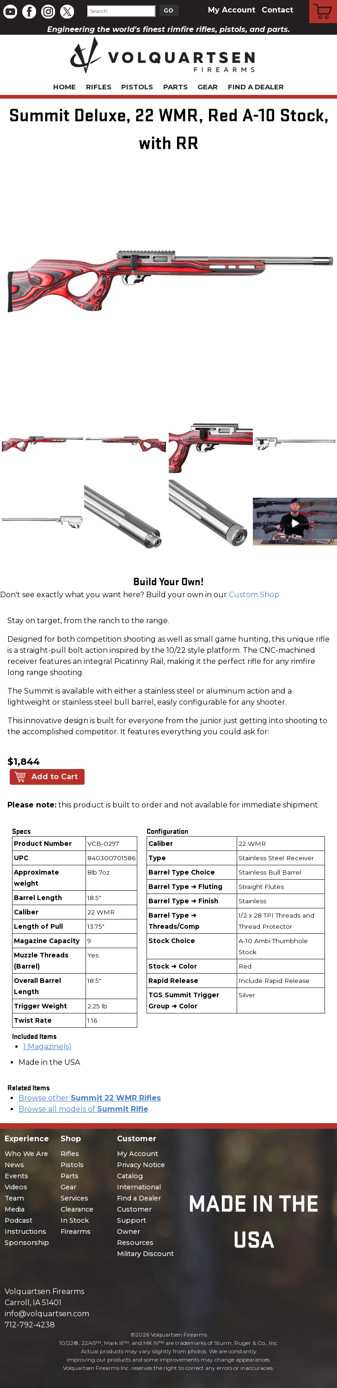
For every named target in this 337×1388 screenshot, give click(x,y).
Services (74, 1198)
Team (14, 1198)
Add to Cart (54, 776)
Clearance (77, 1209)
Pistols (137, 86)
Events (16, 1176)
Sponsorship (27, 1242)
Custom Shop (254, 594)
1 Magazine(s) (47, 1046)
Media (15, 1209)
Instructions (25, 1231)
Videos (16, 1187)
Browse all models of (83, 1109)
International (139, 1187)
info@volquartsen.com (47, 1313)
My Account (231, 10)
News (14, 1165)
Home (64, 86)
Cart (323, 1)
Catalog (130, 1176)
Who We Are (26, 1154)
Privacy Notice (141, 1165)
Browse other (89, 1098)
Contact (277, 10)
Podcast (18, 1220)
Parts (175, 86)
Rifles (98, 86)
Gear (207, 86)
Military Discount (145, 1254)
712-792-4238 (30, 1324)
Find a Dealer (256, 86)
